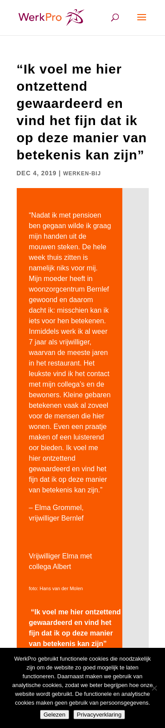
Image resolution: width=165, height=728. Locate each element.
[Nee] (154, 688)
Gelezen (55, 714)
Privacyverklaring (99, 714)
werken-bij (82, 173)
